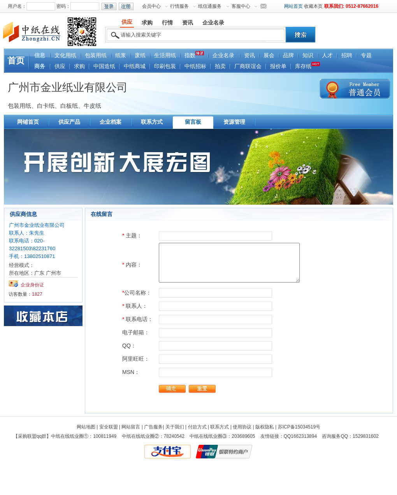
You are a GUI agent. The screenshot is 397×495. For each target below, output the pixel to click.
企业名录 (223, 55)
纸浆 (120, 55)
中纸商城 (135, 66)
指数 (194, 54)
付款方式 (197, 427)
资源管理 (234, 122)
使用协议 (242, 427)
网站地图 (86, 427)
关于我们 (174, 427)
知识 (307, 55)
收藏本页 (313, 6)
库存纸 (307, 65)
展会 (268, 55)
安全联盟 (108, 427)
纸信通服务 (209, 6)
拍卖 (220, 66)
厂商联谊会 (248, 66)
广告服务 (153, 427)
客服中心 (241, 6)
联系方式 (152, 122)
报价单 (278, 66)
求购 (79, 66)
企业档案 (110, 122)
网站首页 (293, 6)
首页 (16, 60)
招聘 (346, 55)
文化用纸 (65, 55)
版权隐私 (264, 427)
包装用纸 (96, 55)
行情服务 (179, 6)
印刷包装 (165, 66)
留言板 (193, 122)
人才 (327, 55)
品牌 (288, 55)
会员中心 (151, 6)
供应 (59, 66)
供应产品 (69, 122)
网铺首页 (28, 122)
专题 (366, 55)
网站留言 (130, 427)
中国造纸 (104, 66)
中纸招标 (195, 66)
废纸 (140, 55)
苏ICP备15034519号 (299, 427)
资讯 (249, 55)
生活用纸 (165, 55)
